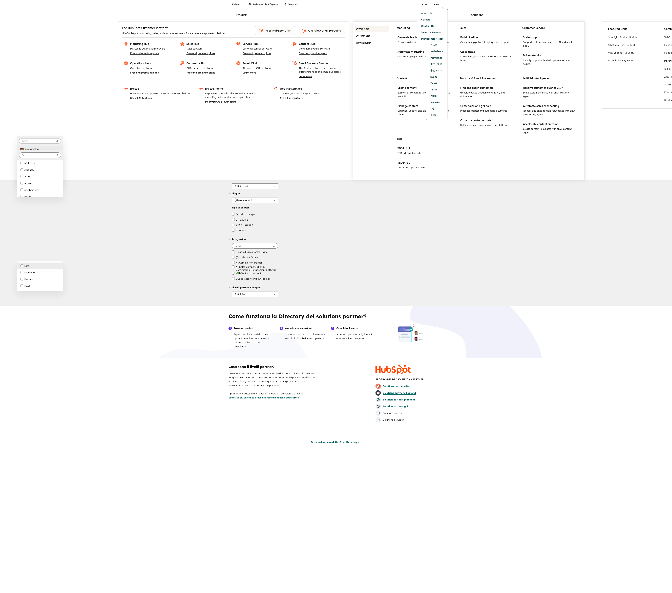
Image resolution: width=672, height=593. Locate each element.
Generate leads (407, 37)
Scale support (532, 37)
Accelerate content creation (540, 124)
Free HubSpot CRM (275, 31)
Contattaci (291, 4)
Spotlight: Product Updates (623, 37)
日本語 (433, 45)
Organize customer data (475, 120)
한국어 (433, 115)
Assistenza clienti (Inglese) (263, 4)
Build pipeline (469, 37)
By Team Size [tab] (372, 35)
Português (436, 57)
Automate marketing (410, 51)
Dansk (433, 83)
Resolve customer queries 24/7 (543, 87)
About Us (426, 13)
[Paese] (255, 186)
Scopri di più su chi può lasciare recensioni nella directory (264, 397)
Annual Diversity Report (621, 60)
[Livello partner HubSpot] (255, 294)
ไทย (432, 108)
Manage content (407, 106)
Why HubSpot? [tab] (372, 42)
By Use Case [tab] (372, 28)
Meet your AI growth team (220, 101)
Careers (425, 19)
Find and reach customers (477, 87)
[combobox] (40, 141)
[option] (40, 149)
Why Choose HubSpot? (621, 52)
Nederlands (436, 51)
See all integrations (291, 98)
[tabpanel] (487, 101)
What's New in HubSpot (621, 44)
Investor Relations (432, 32)
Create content (406, 87)
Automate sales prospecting (541, 106)
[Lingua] (255, 200)
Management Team (432, 38)
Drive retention (532, 55)
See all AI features (141, 98)
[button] (241, 186)
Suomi (433, 77)
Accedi (425, 4)
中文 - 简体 (436, 70)
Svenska (435, 102)
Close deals (467, 51)
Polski (433, 96)
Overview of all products (321, 31)
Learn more (249, 72)
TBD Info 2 (403, 162)
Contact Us (427, 26)
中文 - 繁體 (436, 64)
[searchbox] (255, 246)
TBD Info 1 (403, 148)
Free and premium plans (144, 53)
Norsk (433, 89)
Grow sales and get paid (475, 106)
